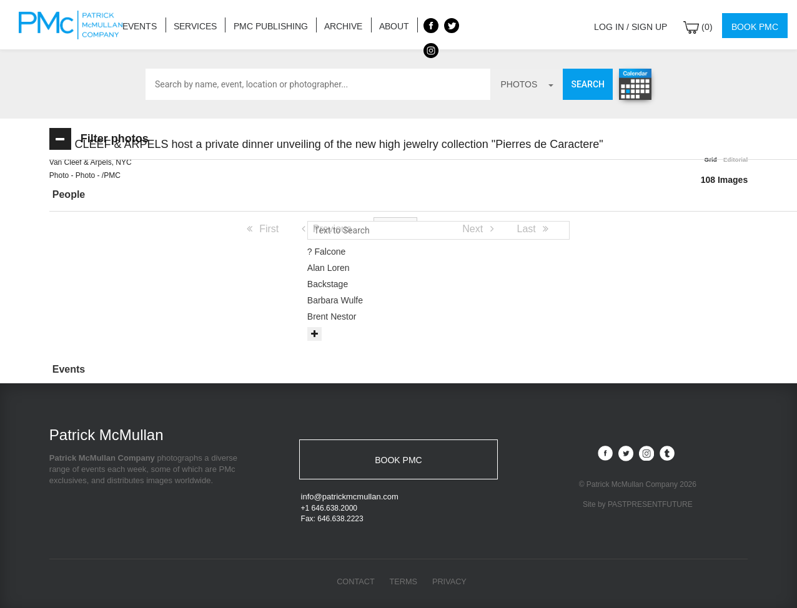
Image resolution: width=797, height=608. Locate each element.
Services (191, 24)
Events (138, 24)
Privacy (450, 583)
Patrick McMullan (74, 25)
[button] (139, 195)
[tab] (139, 195)
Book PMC (756, 24)
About (377, 24)
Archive (330, 24)
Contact (354, 583)
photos (526, 84)
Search (588, 84)
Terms (403, 583)
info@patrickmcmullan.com (349, 498)
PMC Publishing (262, 24)
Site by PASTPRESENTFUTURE (638, 505)
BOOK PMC (398, 460)
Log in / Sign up (638, 24)
